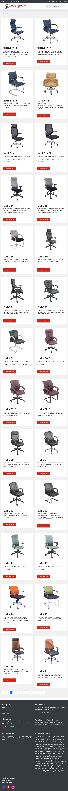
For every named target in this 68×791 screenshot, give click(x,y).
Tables (58, 736)
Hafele (49, 724)
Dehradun (29, 736)
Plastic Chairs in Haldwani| (52, 748)
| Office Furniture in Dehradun (49, 767)
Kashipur (10, 738)
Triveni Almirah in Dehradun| (48, 761)
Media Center (5, 713)
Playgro (51, 722)
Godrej (58, 724)
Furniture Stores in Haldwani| (55, 756)
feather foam (44, 743)
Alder (41, 722)
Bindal (45, 724)
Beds (39, 736)
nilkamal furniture (39, 741)
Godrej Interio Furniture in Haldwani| (50, 750)
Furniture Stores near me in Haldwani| (45, 758)
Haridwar (18, 736)
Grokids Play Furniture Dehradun (49, 763)
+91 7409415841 (10, 727)
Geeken (37, 722)
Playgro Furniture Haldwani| (54, 755)
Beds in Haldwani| (53, 753)
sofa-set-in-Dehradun (58, 767)
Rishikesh (28, 738)
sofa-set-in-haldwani (54, 743)
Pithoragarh (22, 738)
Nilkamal (55, 722)
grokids (43, 739)
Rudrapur (23, 736)
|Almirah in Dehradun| (55, 772)
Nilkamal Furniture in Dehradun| (43, 767)
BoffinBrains (6, 781)
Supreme (37, 726)
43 (37, 693)
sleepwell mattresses (44, 738)
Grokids (45, 722)
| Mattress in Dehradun (56, 768)
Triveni (63, 724)
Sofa (36, 736)
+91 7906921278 (43, 712)
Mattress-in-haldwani (52, 744)
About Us (4, 707)
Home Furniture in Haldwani (52, 746)
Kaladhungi (4, 738)
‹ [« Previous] (2, 693)
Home (4, 14)
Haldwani (4, 736)
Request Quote (10, 63)
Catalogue (5, 710)
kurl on (47, 741)
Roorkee (4, 739)
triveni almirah (49, 739)
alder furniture (54, 741)
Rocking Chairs (46, 736)
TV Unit (53, 736)
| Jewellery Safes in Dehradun (49, 769)
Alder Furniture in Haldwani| (53, 751)
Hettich (40, 724)
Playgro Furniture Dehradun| (55, 765)
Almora (13, 736)
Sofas (36, 738)
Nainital (9, 736)
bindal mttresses (55, 738)
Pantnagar (16, 738)
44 (41, 693)
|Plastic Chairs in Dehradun (42, 772)
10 (31, 693)
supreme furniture (59, 739)
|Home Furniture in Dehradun (58, 770)
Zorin (53, 724)
